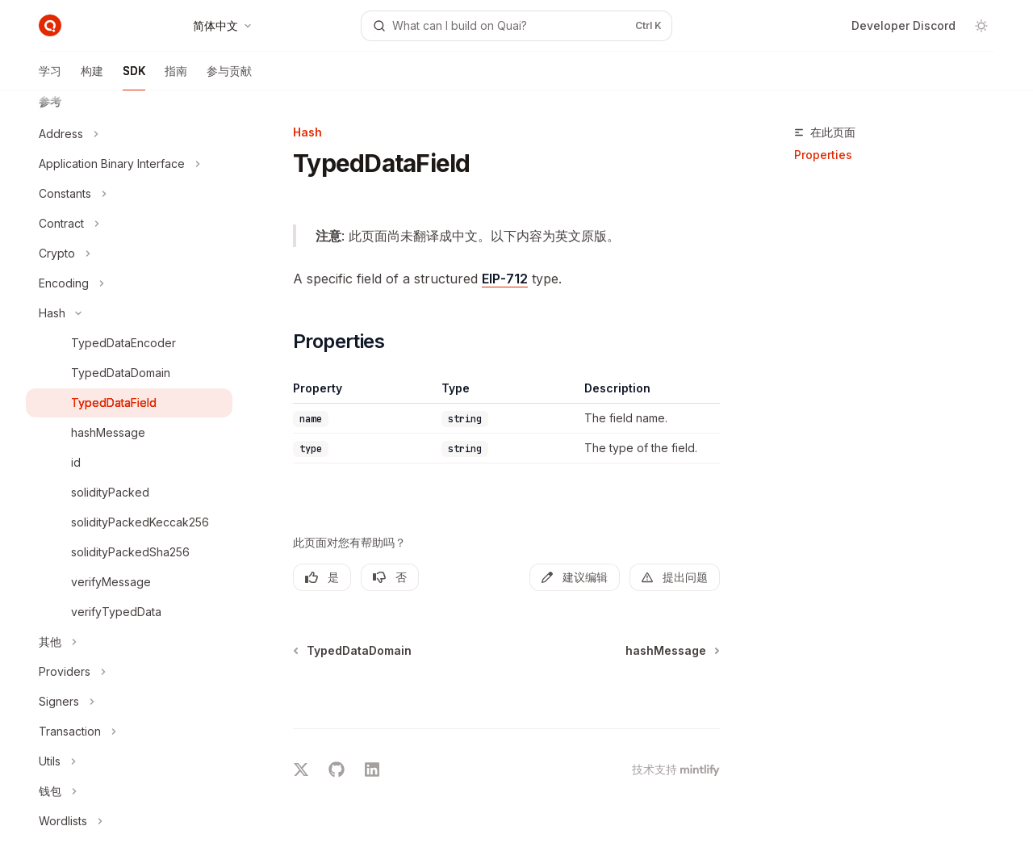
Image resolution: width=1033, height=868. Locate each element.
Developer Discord (903, 25)
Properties (823, 154)
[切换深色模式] (981, 26)
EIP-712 (505, 278)
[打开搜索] (516, 25)
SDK (134, 77)
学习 (50, 77)
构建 (92, 77)
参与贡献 (229, 77)
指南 (176, 77)
